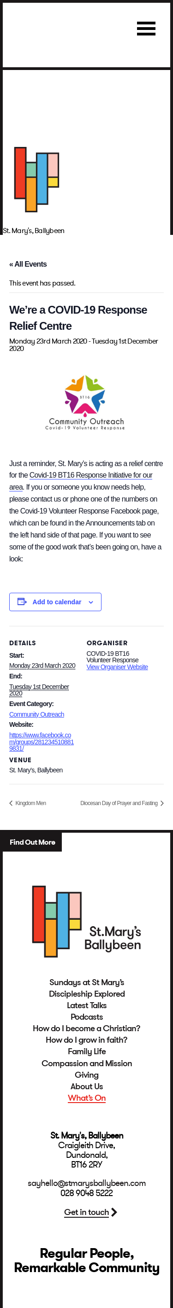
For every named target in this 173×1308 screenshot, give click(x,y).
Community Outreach (36, 714)
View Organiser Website (117, 667)
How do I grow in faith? (86, 1040)
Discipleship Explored (87, 994)
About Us (87, 1086)
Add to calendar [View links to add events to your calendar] (57, 602)
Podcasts (87, 1017)
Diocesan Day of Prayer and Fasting (119, 803)
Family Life (87, 1051)
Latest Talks (87, 1005)
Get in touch (86, 1212)
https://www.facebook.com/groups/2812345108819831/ (41, 741)
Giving (86, 1075)
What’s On (87, 1098)
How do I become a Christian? (86, 1028)
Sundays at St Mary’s (86, 982)
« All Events (28, 264)
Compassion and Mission (87, 1063)
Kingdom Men (30, 803)
